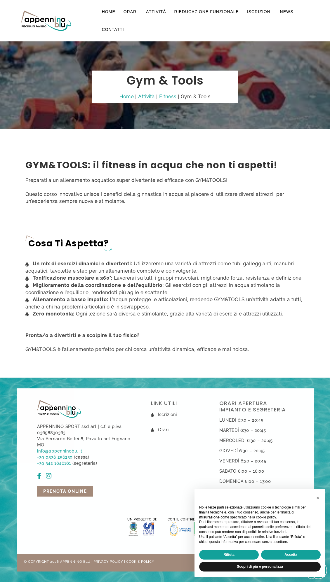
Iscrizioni (259, 11)
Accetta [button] (290, 555)
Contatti (113, 29)
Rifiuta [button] (228, 555)
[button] (317, 498)
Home (108, 11)
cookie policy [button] (266, 517)
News (286, 11)
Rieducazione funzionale (206, 11)
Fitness (167, 96)
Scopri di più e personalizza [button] (260, 567)
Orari (131, 11)
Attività (156, 11)
